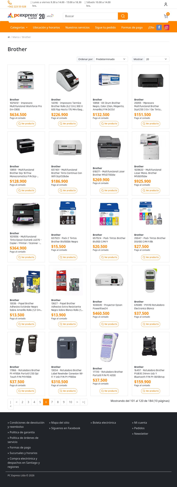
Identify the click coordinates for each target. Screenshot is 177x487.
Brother (26, 37)
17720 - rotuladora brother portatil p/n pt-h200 (108, 373)
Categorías (17, 27)
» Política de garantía (21, 432)
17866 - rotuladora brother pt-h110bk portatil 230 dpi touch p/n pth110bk (25, 374)
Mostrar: (138, 59)
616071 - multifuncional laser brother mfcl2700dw (109, 173)
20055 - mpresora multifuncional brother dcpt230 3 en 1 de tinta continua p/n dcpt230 (147, 106)
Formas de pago (132, 27)
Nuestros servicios (77, 27)
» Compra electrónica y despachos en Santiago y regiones (24, 463)
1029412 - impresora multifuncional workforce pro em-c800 (26, 106)
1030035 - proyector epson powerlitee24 (107, 306)
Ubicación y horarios (46, 27)
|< (10, 404)
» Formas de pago (19, 447)
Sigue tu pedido (105, 27)
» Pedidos (138, 428)
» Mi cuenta (139, 422)
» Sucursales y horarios (22, 453)
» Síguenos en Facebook (64, 428)
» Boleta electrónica (103, 422)
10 (70, 402)
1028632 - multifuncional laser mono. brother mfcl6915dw (147, 173)
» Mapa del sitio (59, 422)
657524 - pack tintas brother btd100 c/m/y (109, 240)
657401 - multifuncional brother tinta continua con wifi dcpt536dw (66, 173)
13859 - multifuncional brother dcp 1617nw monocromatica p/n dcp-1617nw (23, 173)
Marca (16, 37)
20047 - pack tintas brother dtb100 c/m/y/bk (150, 240)
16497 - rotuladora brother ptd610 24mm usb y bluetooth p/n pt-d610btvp (149, 374)
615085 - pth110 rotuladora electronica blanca (149, 306)
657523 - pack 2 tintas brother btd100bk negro (64, 240)
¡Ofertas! (154, 27)
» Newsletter (140, 434)
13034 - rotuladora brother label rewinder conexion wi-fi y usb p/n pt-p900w (67, 374)
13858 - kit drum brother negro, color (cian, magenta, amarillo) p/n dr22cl (108, 106)
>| (83, 402)
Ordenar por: (85, 59)
